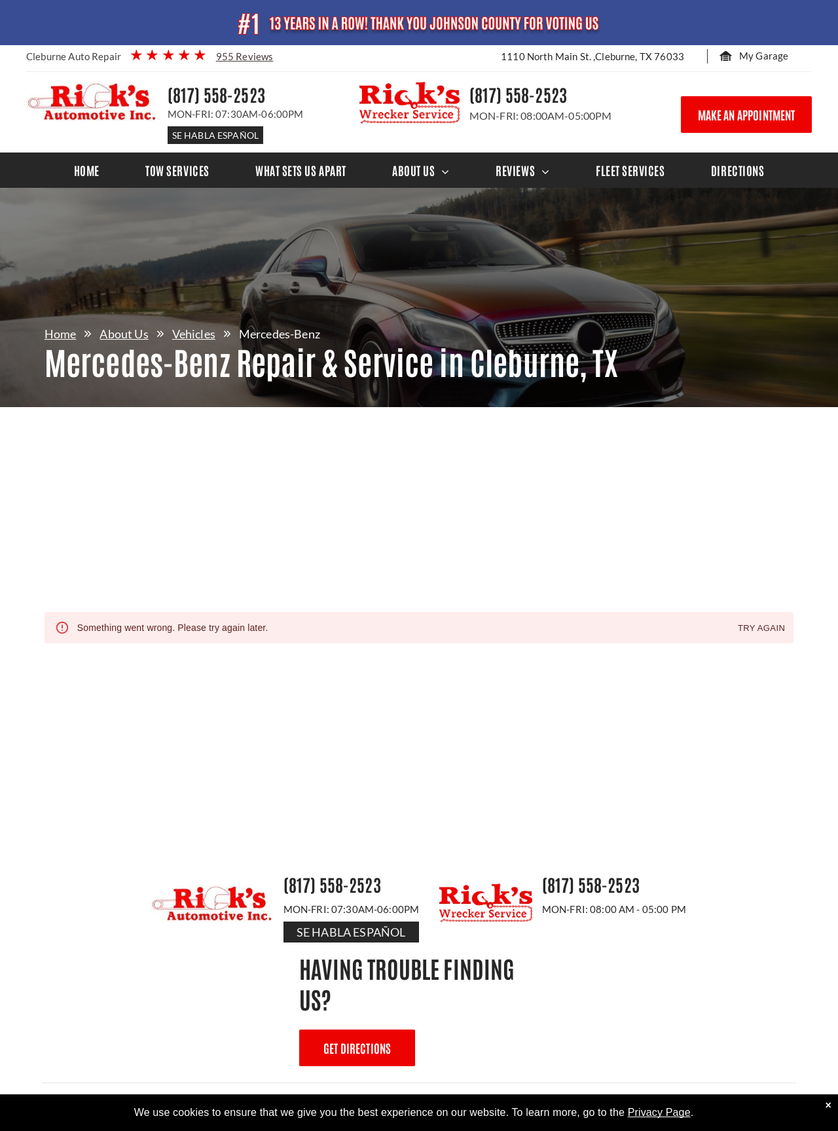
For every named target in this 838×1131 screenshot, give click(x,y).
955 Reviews (245, 56)
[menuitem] (86, 170)
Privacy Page (659, 1112)
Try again (761, 629)
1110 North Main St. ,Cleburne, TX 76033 (592, 56)
